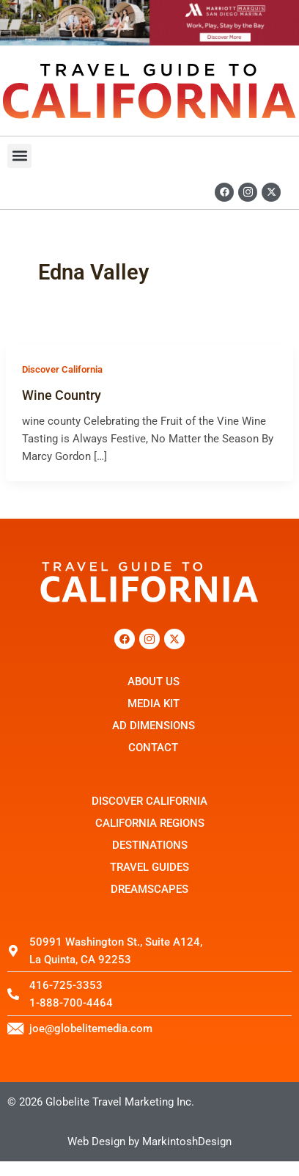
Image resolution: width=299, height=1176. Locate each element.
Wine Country (61, 395)
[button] (19, 156)
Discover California (62, 369)
